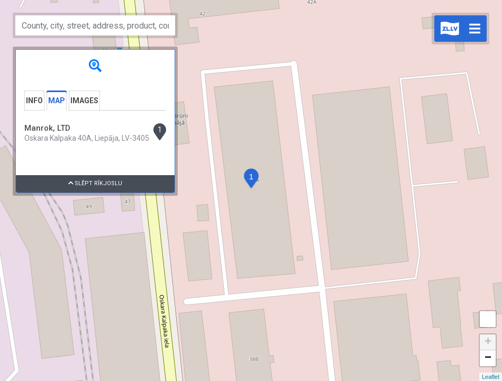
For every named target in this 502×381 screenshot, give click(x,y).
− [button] (488, 358)
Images (84, 100)
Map (57, 100)
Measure (488, 319)
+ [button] (488, 342)
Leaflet (490, 377)
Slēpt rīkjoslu (95, 183)
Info (34, 100)
